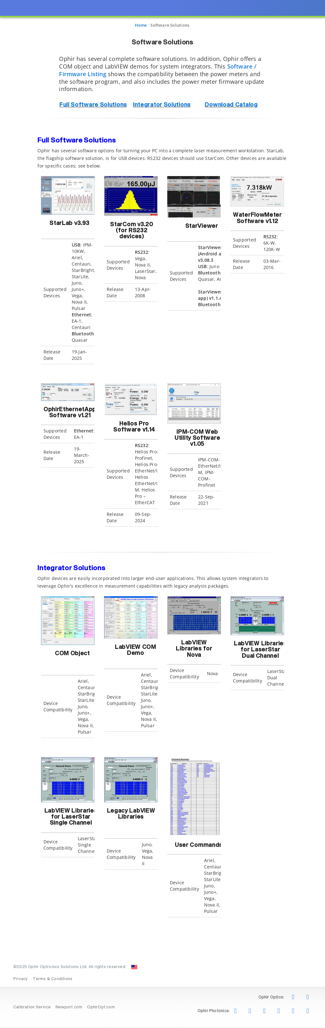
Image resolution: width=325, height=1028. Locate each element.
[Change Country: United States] (134, 967)
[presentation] (162, 514)
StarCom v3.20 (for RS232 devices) (131, 231)
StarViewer (201, 229)
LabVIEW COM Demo (135, 653)
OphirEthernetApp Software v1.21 (69, 412)
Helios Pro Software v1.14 (134, 427)
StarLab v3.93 (69, 226)
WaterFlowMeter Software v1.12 (257, 218)
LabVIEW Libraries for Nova (194, 649)
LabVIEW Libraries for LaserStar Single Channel (70, 817)
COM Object (72, 653)
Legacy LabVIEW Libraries (131, 814)
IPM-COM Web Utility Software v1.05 (197, 438)
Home (141, 25)
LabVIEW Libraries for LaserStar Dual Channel (260, 650)
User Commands (198, 845)
